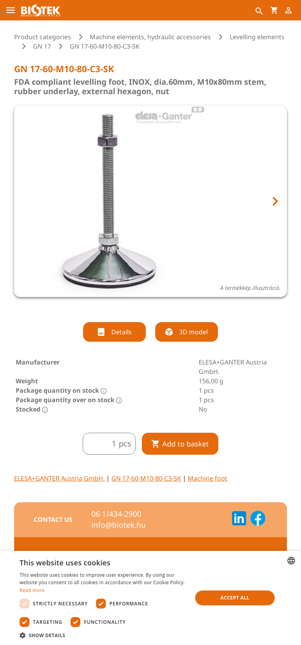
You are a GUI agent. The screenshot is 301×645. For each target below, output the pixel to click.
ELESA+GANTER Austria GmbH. (59, 478)
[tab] (143, 307)
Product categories (42, 37)
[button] (103, 635)
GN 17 (42, 46)
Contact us (53, 519)
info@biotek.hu (118, 525)
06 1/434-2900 (116, 514)
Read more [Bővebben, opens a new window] (32, 590)
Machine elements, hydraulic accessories (150, 37)
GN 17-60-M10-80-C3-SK (146, 478)
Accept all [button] (235, 597)
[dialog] (150, 598)
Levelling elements (257, 37)
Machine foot (207, 478)
